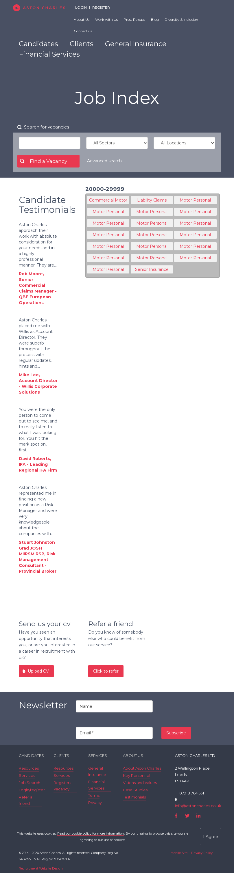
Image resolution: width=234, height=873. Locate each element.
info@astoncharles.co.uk (198, 805)
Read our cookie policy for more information (90, 833)
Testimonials (134, 797)
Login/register (32, 790)
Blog (155, 19)
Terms (94, 795)
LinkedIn (198, 815)
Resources (29, 768)
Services (27, 775)
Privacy (95, 802)
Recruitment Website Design (41, 868)
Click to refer (106, 671)
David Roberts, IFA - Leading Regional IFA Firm (38, 464)
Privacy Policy (202, 853)
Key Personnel (136, 775)
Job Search (29, 782)
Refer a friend (25, 800)
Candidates (38, 44)
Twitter (187, 815)
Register (101, 7)
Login (81, 7)
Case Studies (135, 790)
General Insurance (135, 44)
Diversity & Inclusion (181, 19)
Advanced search (104, 160)
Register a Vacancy (63, 785)
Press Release (134, 19)
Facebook (176, 815)
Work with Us (106, 19)
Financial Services (49, 54)
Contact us (83, 31)
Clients (81, 44)
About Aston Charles (142, 768)
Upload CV (38, 671)
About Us (81, 19)
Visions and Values (140, 782)
